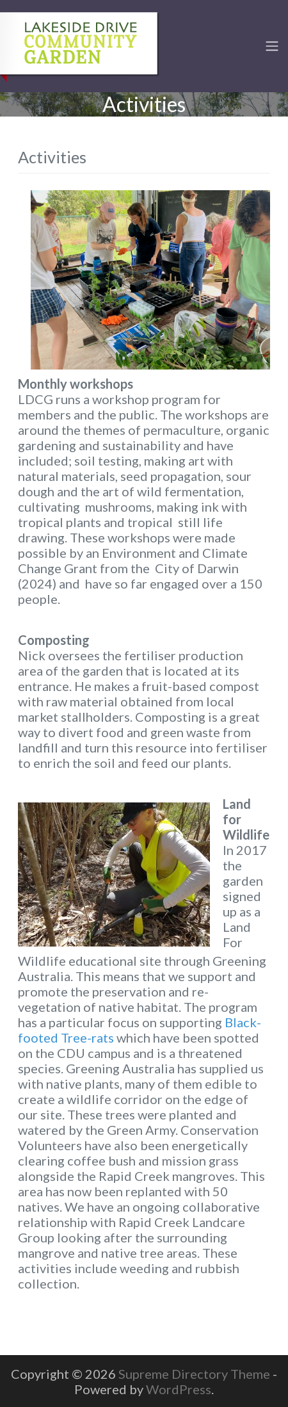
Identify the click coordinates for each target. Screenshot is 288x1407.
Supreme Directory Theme (195, 1373)
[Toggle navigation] (272, 46)
